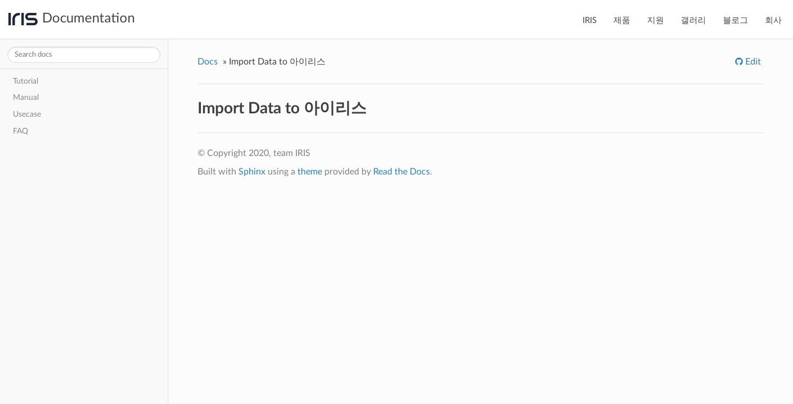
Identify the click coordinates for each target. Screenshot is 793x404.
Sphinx (252, 171)
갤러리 (693, 20)
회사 (773, 20)
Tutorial (25, 81)
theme (309, 171)
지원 (655, 20)
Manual (26, 97)
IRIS (590, 20)
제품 (621, 20)
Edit (752, 61)
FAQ (20, 131)
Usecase (27, 114)
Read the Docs (401, 171)
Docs (208, 61)
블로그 (735, 20)
